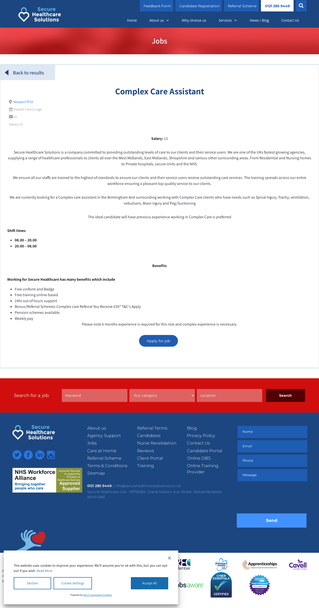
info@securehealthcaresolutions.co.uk (148, 486)
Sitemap (96, 473)
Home (132, 20)
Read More (44, 570)
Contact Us (290, 20)
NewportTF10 (23, 102)
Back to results (24, 72)
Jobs (92, 443)
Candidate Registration (199, 6)
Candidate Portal (204, 450)
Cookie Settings (72, 583)
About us (159, 20)
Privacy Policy (201, 435)
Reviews (145, 450)
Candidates (148, 435)
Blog (192, 428)
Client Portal (150, 458)
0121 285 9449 (277, 6)
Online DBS (199, 458)
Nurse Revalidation (156, 443)
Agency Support (104, 435)
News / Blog (259, 20)
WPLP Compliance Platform (97, 595)
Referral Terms (152, 428)
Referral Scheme (242, 6)
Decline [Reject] (32, 583)
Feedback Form (157, 6)
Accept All (149, 583)
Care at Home (101, 450)
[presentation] (275, 498)
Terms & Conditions (107, 465)
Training (145, 465)
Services (228, 20)
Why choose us (194, 20)
